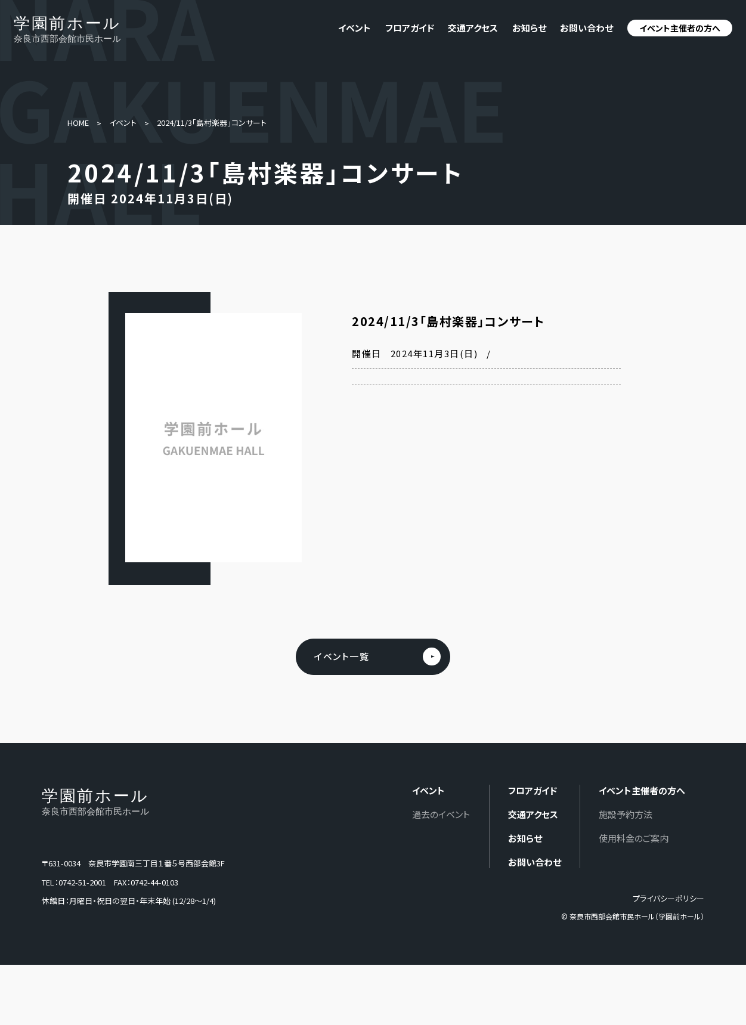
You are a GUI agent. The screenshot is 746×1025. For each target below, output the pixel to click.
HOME (78, 122)
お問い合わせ (586, 27)
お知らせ (529, 27)
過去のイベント (441, 815)
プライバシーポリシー (668, 899)
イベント (123, 122)
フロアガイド (409, 27)
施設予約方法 (625, 815)
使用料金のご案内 (633, 838)
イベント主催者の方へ (679, 28)
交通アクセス (473, 27)
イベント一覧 (341, 657)
